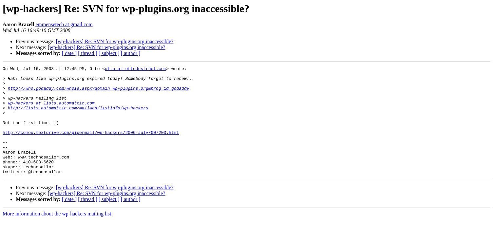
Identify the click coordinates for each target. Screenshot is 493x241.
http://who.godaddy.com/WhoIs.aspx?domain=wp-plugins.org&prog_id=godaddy (98, 93)
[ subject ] (109, 53)
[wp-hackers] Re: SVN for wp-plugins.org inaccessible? (115, 41)
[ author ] (131, 53)
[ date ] (69, 53)
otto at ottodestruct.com (135, 69)
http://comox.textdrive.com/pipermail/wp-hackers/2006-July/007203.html (91, 146)
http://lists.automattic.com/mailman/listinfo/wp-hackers (78, 117)
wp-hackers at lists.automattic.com (51, 111)
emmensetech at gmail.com (64, 24)
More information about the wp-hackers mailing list (57, 235)
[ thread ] (87, 53)
